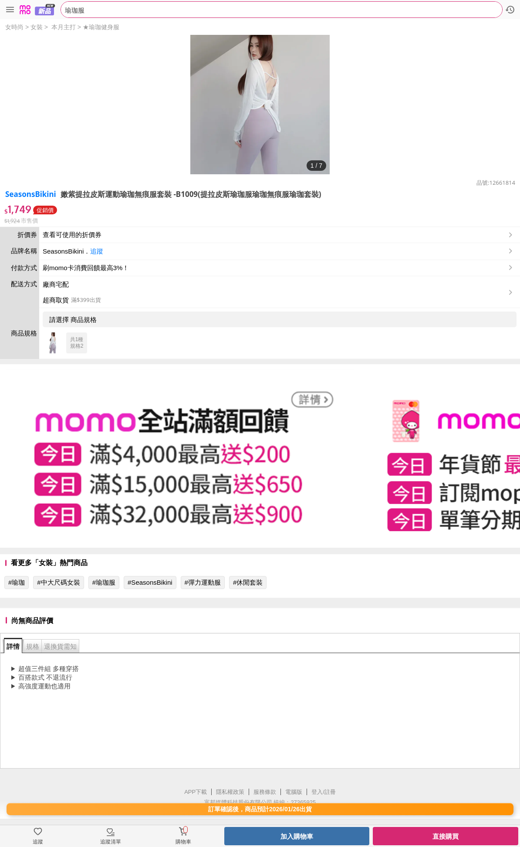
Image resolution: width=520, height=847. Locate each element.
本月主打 (63, 27)
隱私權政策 (230, 792)
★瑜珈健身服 (101, 27)
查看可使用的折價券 (278, 235)
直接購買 (445, 836)
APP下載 (195, 792)
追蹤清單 (110, 842)
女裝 (36, 27)
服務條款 (264, 792)
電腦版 (293, 792)
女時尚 (14, 27)
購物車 (183, 842)
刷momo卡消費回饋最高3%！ (86, 267)
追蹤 (96, 251)
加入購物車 (296, 836)
